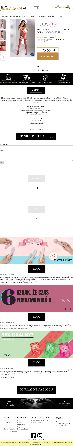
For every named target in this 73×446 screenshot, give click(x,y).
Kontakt (7, 426)
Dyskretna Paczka (22, 433)
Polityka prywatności (21, 425)
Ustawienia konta (35, 426)
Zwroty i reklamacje (10, 435)
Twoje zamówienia (36, 424)
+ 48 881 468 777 (61, 430)
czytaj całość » (69, 279)
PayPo (6, 424)
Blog (18, 430)
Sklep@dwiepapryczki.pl (63, 427)
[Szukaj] (37, 8)
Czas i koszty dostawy (8, 429)
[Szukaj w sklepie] (35, 8)
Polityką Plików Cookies (35, 442)
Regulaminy (21, 428)
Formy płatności (9, 433)
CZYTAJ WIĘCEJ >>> (5, 287)
